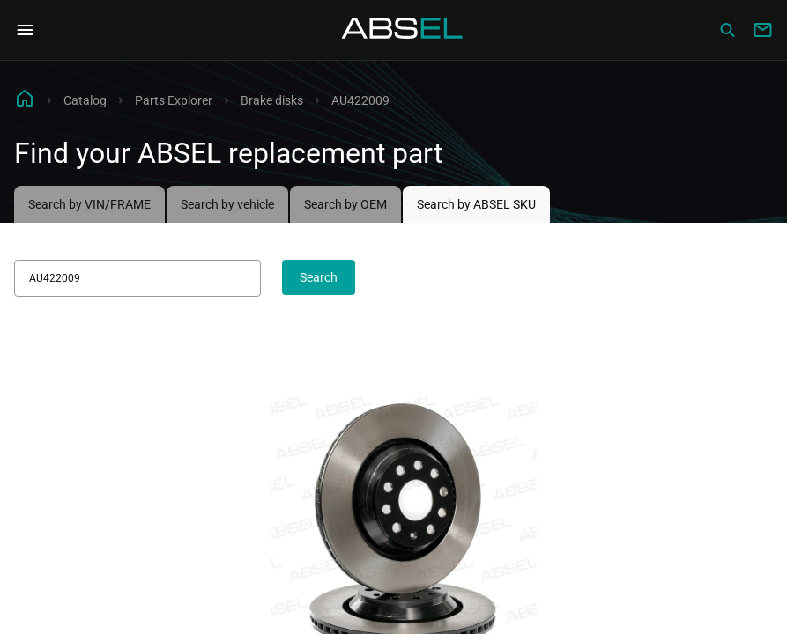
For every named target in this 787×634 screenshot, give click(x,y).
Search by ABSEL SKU (476, 204)
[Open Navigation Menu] (24, 30)
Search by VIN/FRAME (89, 204)
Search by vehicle (227, 204)
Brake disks (272, 100)
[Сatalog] (727, 30)
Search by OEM (345, 204)
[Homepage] (403, 30)
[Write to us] (762, 30)
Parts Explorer (173, 100)
